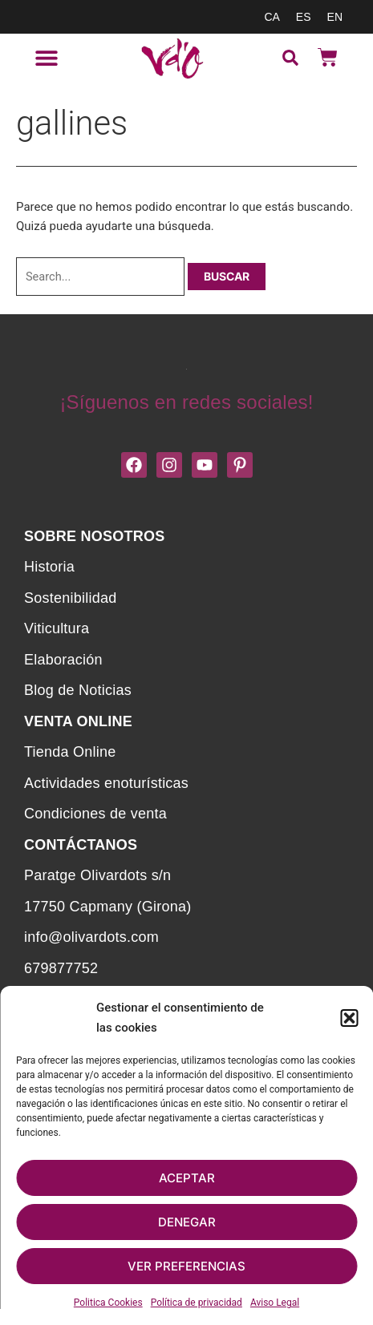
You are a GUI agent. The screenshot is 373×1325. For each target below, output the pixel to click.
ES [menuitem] (303, 16)
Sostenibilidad (70, 598)
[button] (349, 1018)
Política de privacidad (196, 1302)
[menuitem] (271, 16)
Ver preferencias (186, 1266)
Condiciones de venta (95, 814)
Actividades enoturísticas (106, 783)
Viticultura (56, 628)
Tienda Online (70, 752)
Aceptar (187, 1178)
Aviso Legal (274, 1302)
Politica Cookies (108, 1302)
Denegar (187, 1222)
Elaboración (63, 660)
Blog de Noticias (78, 690)
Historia (49, 567)
